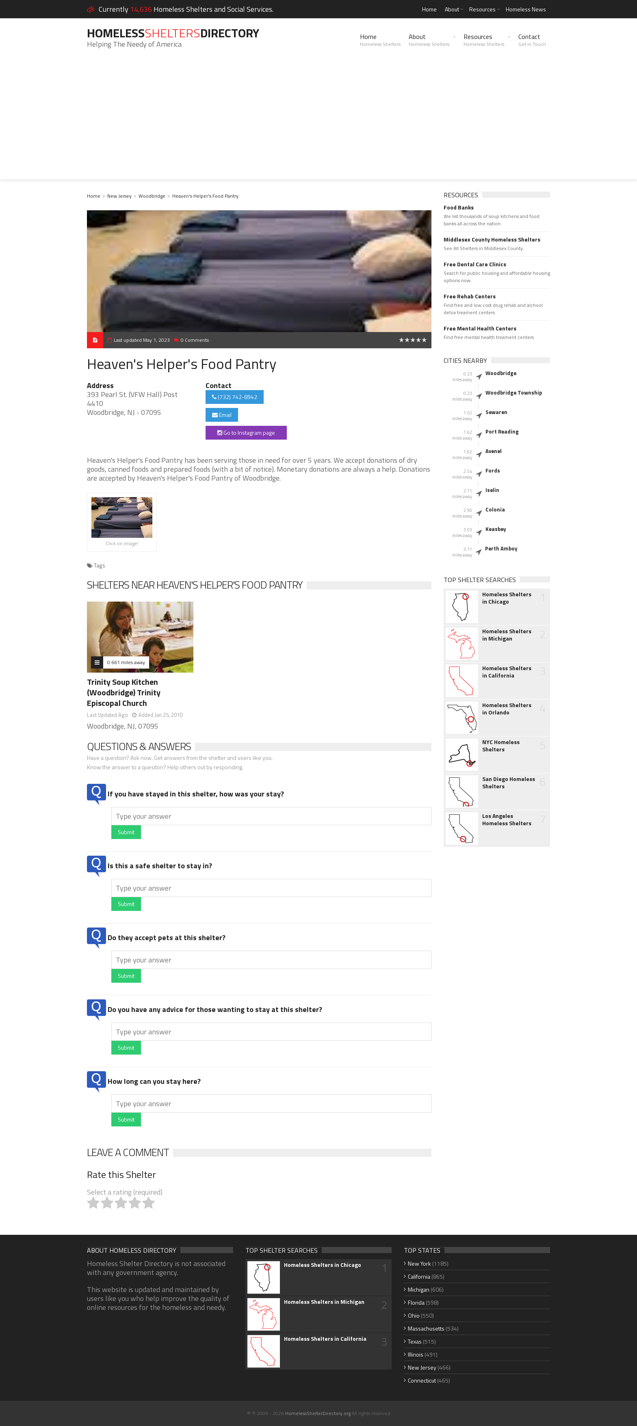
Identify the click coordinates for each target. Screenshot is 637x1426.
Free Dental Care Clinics (475, 264)
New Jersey (119, 196)
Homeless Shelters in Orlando (506, 708)
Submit (126, 832)
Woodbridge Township (513, 392)
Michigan (418, 1289)
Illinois (415, 1354)
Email (222, 414)
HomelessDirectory (173, 33)
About (452, 9)
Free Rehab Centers (470, 296)
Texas (415, 1341)
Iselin (492, 490)
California (419, 1276)
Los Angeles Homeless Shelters (506, 819)
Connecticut (422, 1380)
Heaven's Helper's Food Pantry (205, 196)
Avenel (493, 451)
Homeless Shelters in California (506, 671)
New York (419, 1263)
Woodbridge (152, 196)
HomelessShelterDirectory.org (318, 1413)
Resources (482, 9)
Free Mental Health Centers (480, 328)
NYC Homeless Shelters (501, 745)
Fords (492, 470)
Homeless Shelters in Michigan (506, 635)
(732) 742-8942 (234, 397)
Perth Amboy (501, 548)
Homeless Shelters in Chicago (506, 598)
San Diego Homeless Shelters (508, 782)
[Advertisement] (318, 122)
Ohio (414, 1315)
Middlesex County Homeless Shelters (492, 239)
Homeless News (526, 9)
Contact (532, 40)
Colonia (495, 509)
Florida (416, 1302)
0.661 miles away (126, 662)
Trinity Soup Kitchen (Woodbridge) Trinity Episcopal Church (123, 692)
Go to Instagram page (246, 432)
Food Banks (459, 207)
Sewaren (496, 412)
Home (429, 9)
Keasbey (495, 529)
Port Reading (502, 431)
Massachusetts (426, 1328)
